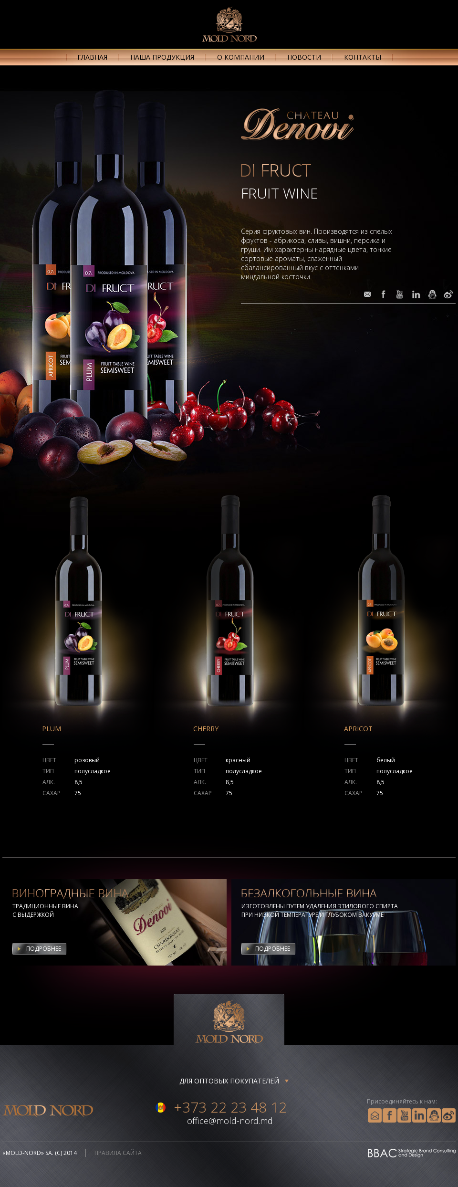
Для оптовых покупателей (229, 1080)
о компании (240, 57)
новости (304, 57)
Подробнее (43, 949)
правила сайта (118, 1153)
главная (92, 57)
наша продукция (162, 57)
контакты (362, 57)
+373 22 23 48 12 (230, 1107)
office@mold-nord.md (230, 1120)
